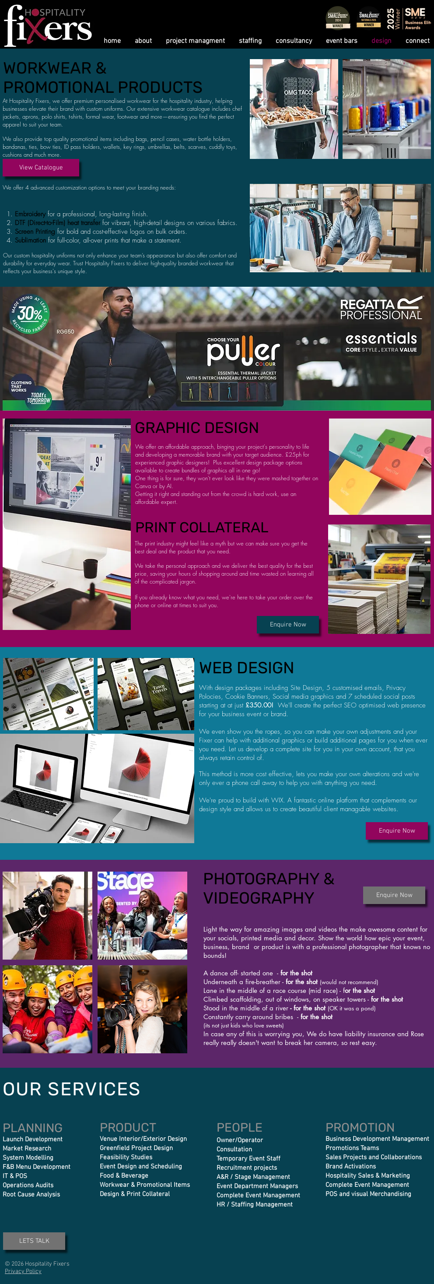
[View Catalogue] (41, 167)
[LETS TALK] (34, 1241)
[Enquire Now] (288, 624)
